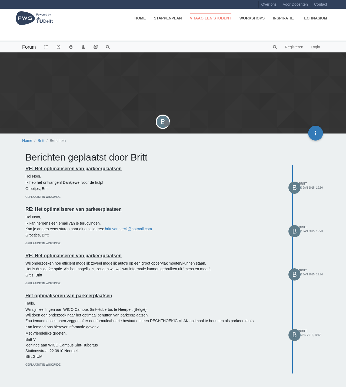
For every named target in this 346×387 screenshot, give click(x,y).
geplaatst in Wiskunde (43, 196)
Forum (29, 47)
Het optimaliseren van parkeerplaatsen (68, 295)
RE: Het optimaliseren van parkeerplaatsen (73, 168)
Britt (303, 183)
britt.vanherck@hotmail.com (128, 229)
